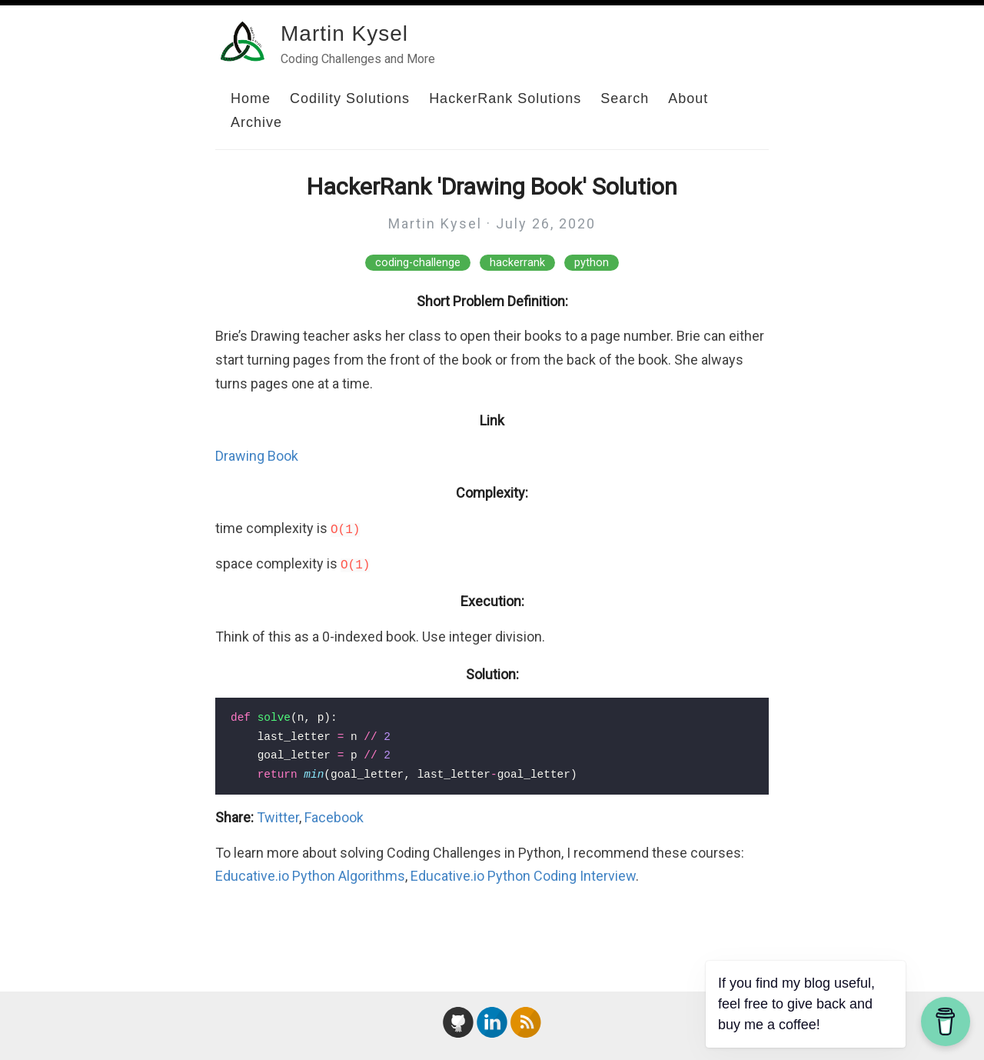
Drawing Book (256, 456)
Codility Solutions (350, 98)
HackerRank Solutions (505, 98)
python (591, 262)
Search (624, 98)
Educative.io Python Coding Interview (523, 876)
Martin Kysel (344, 33)
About (688, 98)
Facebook (334, 817)
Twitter (278, 817)
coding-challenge (417, 262)
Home (251, 98)
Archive (256, 122)
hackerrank (517, 262)
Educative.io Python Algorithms (310, 876)
